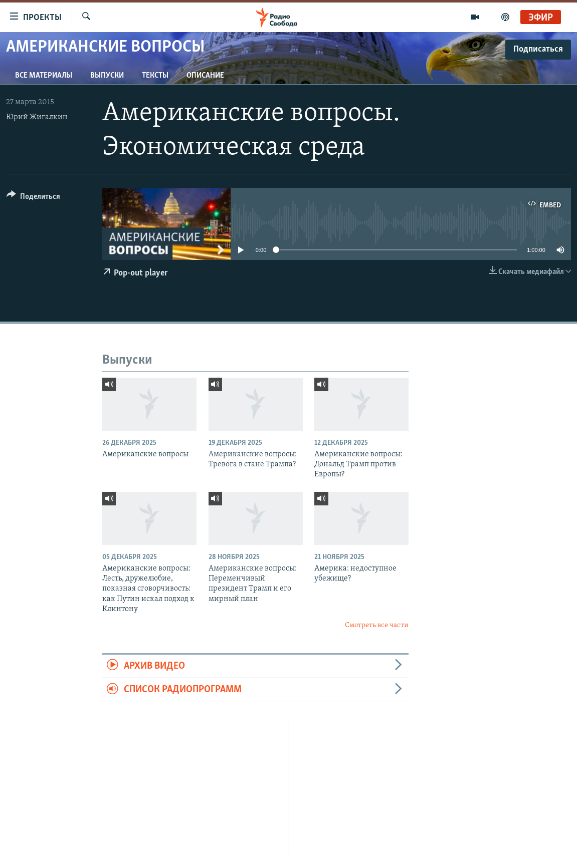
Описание (205, 76)
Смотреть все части (377, 625)
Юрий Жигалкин (37, 117)
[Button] (33, 198)
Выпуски (107, 76)
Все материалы (43, 76)
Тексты (155, 76)
